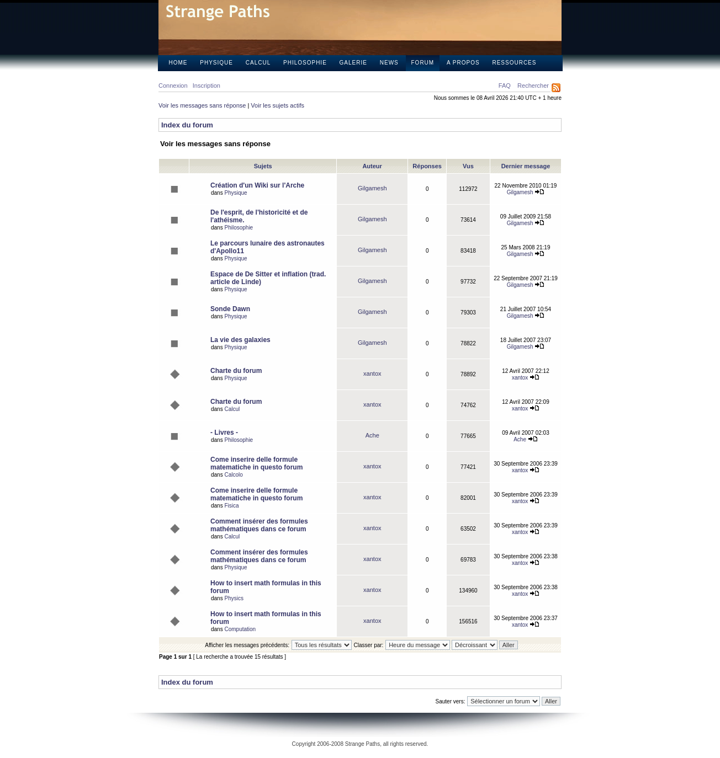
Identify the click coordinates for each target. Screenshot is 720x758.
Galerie (353, 63)
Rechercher (533, 85)
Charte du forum (236, 371)
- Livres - (224, 432)
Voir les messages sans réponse (202, 105)
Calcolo (233, 475)
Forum (423, 63)
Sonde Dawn (230, 309)
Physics (233, 598)
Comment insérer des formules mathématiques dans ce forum (259, 525)
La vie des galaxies (240, 340)
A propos (463, 63)
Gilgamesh (372, 188)
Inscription (206, 85)
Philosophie (305, 63)
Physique (216, 63)
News (389, 63)
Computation (240, 629)
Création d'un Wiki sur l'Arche (257, 185)
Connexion (173, 85)
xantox (372, 373)
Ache (372, 435)
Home (178, 63)
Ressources (514, 63)
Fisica (231, 506)
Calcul (258, 63)
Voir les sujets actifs (277, 105)
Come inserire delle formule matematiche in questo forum (256, 463)
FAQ (505, 85)
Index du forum (187, 125)
